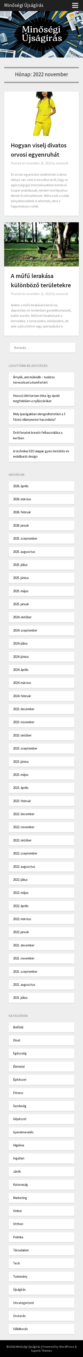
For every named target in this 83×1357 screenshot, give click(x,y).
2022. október (22, 840)
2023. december (24, 709)
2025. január (21, 604)
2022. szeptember (25, 853)
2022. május (21, 893)
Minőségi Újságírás (24, 5)
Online (17, 1211)
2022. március (22, 919)
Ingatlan (18, 1158)
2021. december (24, 945)
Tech (16, 1263)
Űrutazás (19, 1316)
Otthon (18, 1224)
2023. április (21, 788)
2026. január (21, 525)
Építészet (20, 1079)
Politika (18, 1237)
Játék (17, 1171)
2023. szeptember (25, 748)
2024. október (22, 617)
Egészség (20, 1053)
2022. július (20, 879)
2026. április (21, 486)
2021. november (24, 958)
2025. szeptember (25, 538)
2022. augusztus (24, 866)
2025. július (20, 565)
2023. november (24, 722)
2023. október (22, 735)
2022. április (21, 906)
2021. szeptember (25, 971)
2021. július (20, 997)
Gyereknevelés (23, 1132)
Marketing (20, 1198)
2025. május (21, 591)
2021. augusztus (24, 984)
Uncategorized (23, 1303)
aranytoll (62, 163)
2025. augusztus (24, 552)
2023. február (22, 801)
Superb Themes (41, 1351)
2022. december (24, 814)
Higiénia (18, 1145)
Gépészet (20, 1119)
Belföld (18, 1027)
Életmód (19, 1066)
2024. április (21, 670)
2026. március (22, 499)
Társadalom (21, 1250)
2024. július (20, 643)
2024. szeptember (25, 630)
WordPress (66, 1347)
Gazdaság (19, 1106)
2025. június (21, 578)
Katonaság (20, 1184)
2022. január (21, 932)
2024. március (22, 683)
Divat (16, 1040)
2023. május (21, 775)
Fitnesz (18, 1093)
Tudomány (20, 1276)
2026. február (22, 512)
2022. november (24, 827)
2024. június (21, 657)
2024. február (22, 696)
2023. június (21, 761)
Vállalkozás (20, 1329)
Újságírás (19, 1289)
